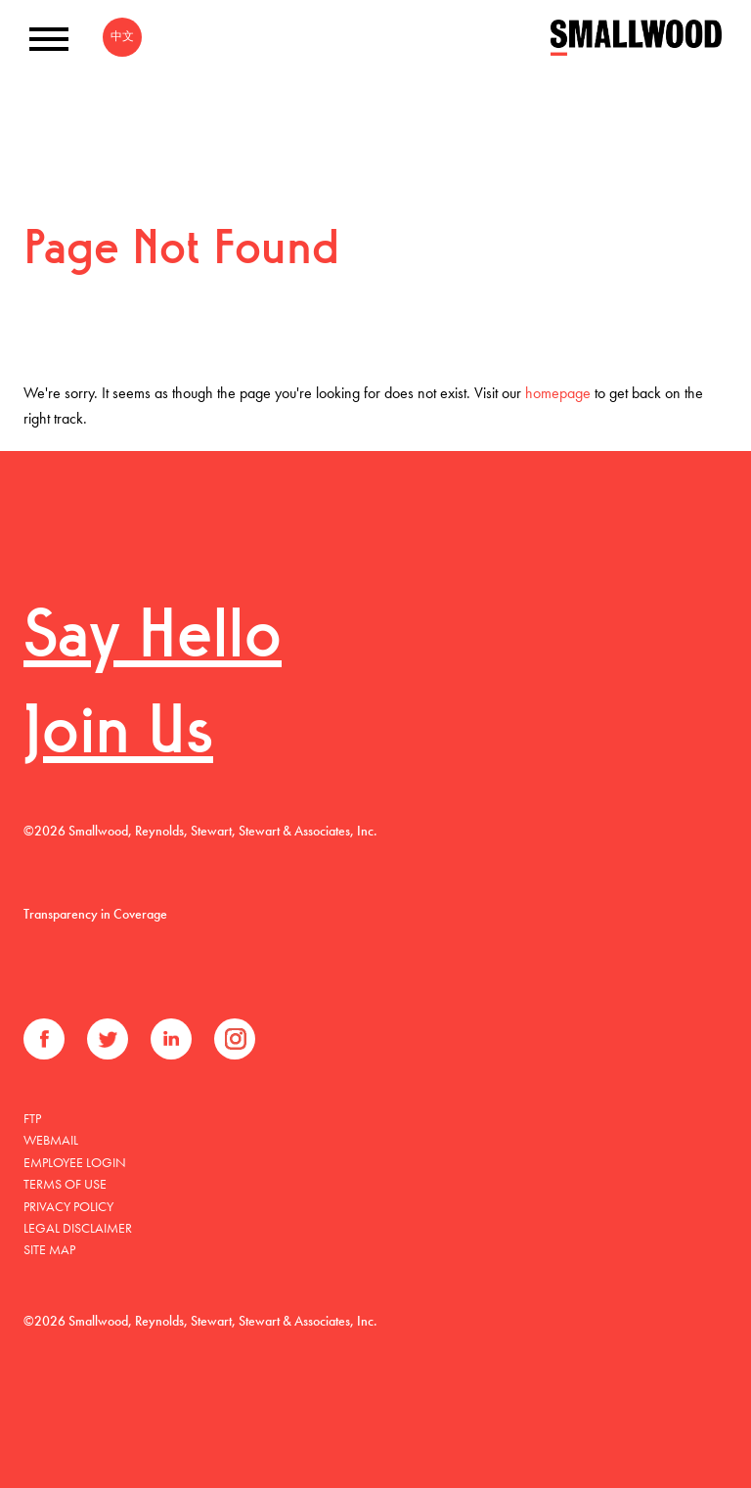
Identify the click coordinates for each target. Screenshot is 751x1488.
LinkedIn (171, 1039)
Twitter (107, 1039)
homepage (558, 393)
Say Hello (152, 639)
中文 (122, 36)
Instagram (234, 1039)
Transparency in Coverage (95, 914)
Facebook (44, 1039)
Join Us (118, 735)
